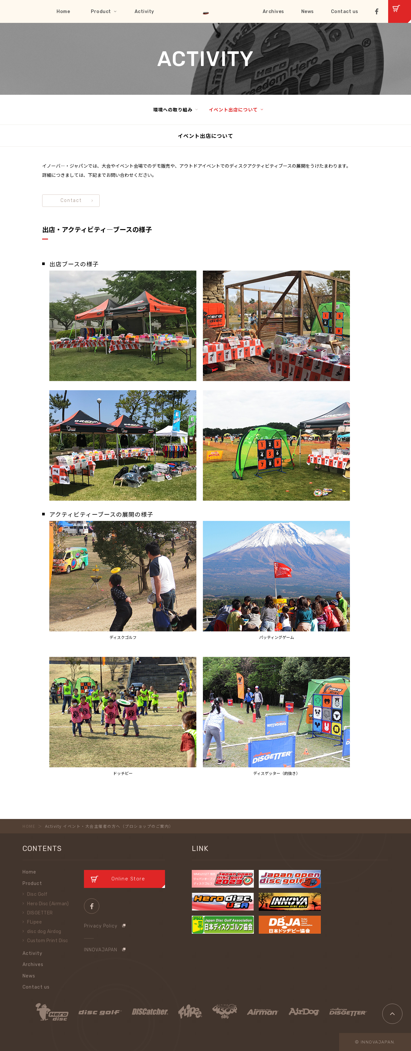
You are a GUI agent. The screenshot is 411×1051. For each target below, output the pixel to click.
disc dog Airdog (44, 931)
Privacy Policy (100, 926)
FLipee (34, 922)
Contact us (344, 11)
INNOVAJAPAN (100, 950)
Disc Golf (37, 894)
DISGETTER (40, 913)
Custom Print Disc (47, 940)
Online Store (128, 879)
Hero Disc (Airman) (48, 904)
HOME (29, 826)
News (307, 11)
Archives (273, 11)
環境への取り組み (172, 109)
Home (63, 11)
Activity (144, 11)
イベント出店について (233, 109)
